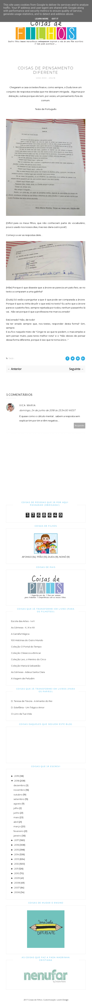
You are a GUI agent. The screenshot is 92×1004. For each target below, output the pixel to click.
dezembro (19, 785)
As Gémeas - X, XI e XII (23, 627)
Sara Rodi (41, 78)
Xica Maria (27, 405)
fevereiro (19, 831)
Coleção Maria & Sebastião (25, 665)
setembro (19, 799)
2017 (16, 840)
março (17, 826)
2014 (16, 854)
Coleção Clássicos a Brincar (26, 653)
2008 (17, 882)
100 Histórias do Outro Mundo (27, 640)
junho (17, 812)
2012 (16, 863)
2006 (17, 892)
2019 (16, 776)
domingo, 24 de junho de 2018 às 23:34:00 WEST (47, 410)
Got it (55, 18)
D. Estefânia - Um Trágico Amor (27, 707)
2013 (16, 859)
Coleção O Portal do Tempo (26, 646)
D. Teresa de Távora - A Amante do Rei (31, 701)
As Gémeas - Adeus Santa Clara (28, 672)
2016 (16, 844)
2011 (16, 868)
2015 (16, 849)
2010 (16, 873)
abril (16, 822)
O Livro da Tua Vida (21, 713)
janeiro (17, 835)
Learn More (41, 18)
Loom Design (62, 999)
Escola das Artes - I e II (22, 621)
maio (16, 817)
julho (16, 808)
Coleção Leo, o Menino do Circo (28, 659)
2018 (16, 780)
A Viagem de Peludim (23, 678)
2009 (17, 878)
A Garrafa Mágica (20, 634)
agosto (17, 803)
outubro (18, 794)
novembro (19, 790)
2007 (17, 887)
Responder (79, 425)
